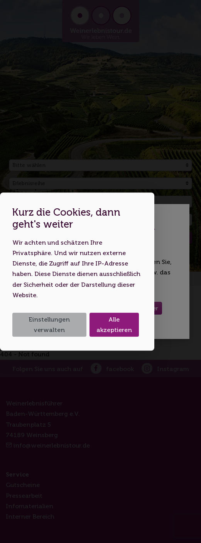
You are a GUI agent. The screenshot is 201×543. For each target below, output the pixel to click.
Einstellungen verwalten (49, 325)
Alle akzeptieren (114, 325)
